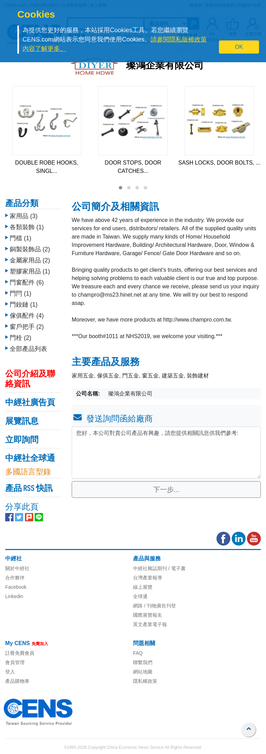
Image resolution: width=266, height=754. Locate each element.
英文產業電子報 (150, 624)
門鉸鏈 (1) (23, 304)
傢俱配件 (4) (27, 315)
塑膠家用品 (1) (30, 271)
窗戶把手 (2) (27, 326)
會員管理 (15, 662)
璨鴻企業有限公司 (165, 66)
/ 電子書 (176, 568)
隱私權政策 (145, 681)
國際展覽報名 (147, 615)
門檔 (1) (20, 238)
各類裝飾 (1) (27, 227)
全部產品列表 (28, 348)
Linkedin (14, 596)
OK (239, 47)
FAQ (138, 653)
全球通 (140, 596)
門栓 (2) (20, 337)
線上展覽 (142, 587)
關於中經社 (17, 568)
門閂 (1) (20, 293)
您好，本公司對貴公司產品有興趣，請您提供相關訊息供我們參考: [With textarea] (166, 452)
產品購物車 (17, 681)
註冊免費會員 (19, 653)
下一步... (166, 489)
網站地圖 (142, 671)
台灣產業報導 (147, 577)
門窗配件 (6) (27, 282)
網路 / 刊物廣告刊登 (154, 605)
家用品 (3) (23, 216)
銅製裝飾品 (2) (30, 249)
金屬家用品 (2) (30, 260)
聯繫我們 (142, 662)
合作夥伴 (15, 577)
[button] (120, 187)
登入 (10, 671)
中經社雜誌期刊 (150, 568)
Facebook (15, 587)
